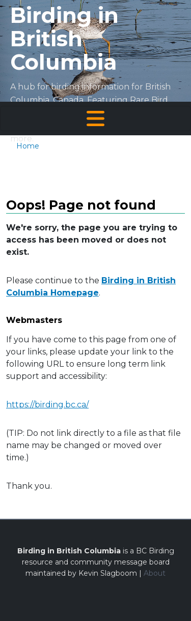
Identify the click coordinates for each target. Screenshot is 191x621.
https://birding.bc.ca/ (47, 404)
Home (27, 146)
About (155, 573)
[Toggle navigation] (95, 118)
